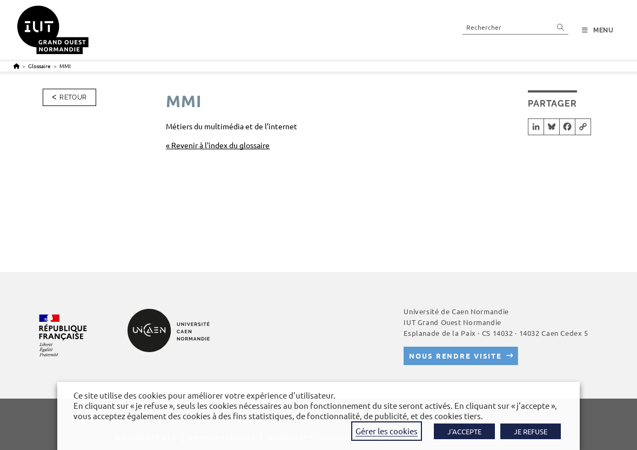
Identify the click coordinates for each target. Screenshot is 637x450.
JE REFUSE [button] (530, 431)
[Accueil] (16, 66)
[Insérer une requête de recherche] (515, 26)
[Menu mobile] (598, 30)
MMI (65, 66)
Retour (72, 97)
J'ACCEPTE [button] (464, 431)
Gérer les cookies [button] (387, 431)
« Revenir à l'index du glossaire (218, 145)
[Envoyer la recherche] (561, 26)
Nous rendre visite (455, 355)
